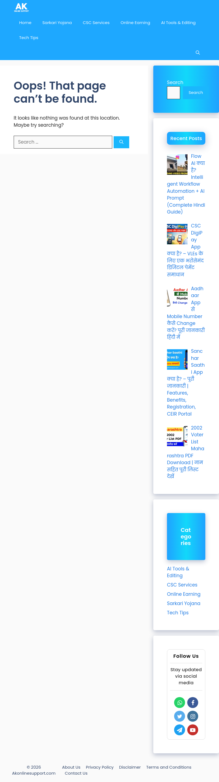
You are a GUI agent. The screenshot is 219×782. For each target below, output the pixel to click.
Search (175, 82)
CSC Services (96, 22)
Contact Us (76, 773)
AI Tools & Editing (178, 22)
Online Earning (135, 22)
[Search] (121, 142)
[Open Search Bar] (197, 52)
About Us (71, 767)
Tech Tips (28, 37)
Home (25, 22)
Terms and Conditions (168, 767)
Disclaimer (130, 767)
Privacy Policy (100, 767)
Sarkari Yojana (57, 22)
